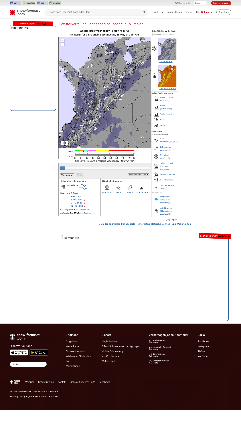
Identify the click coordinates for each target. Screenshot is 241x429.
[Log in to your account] (223, 12)
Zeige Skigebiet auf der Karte (164, 31)
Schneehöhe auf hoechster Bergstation (166, 166)
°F (176, 220)
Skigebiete (71, 341)
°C (169, 220)
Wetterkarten (73, 346)
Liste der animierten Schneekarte (117, 224)
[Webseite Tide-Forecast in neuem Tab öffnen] (42, 3)
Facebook (203, 341)
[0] (177, 141)
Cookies (55, 396)
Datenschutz (41, 396)
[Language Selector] (28, 364)
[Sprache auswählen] (200, 3)
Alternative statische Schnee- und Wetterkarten (164, 224)
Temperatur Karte (167, 88)
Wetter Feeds (108, 361)
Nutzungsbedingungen (21, 396)
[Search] (144, 12)
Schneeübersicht (75, 351)
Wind (118, 192)
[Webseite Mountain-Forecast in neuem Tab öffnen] (29, 3)
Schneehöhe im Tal (167, 174)
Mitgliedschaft (109, 341)
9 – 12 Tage (76, 202)
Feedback (104, 382)
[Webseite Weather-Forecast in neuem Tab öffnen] (55, 3)
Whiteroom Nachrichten (79, 356)
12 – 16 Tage (77, 205)
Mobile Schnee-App (112, 351)
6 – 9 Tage (76, 199)
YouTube (203, 356)
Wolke (162, 125)
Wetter (158, 12)
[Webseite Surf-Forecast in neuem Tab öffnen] (15, 3)
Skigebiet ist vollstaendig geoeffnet (165, 200)
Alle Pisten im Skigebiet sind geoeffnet (166, 211)
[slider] (62, 168)
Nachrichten (175, 12)
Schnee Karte (165, 61)
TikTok (201, 351)
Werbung (29, 382)
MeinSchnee (73, 366)
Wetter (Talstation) (167, 114)
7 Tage (83, 188)
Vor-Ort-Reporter (110, 356)
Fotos (189, 12)
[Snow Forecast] (25, 12)
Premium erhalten (221, 3)
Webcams (107, 192)
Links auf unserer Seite (82, 382)
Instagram (203, 346)
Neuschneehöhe (166, 180)
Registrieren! (89, 213)
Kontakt (62, 382)
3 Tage (83, 185)
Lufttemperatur (141, 192)
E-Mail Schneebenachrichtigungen (120, 346)
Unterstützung (46, 382)
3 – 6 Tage (76, 196)
